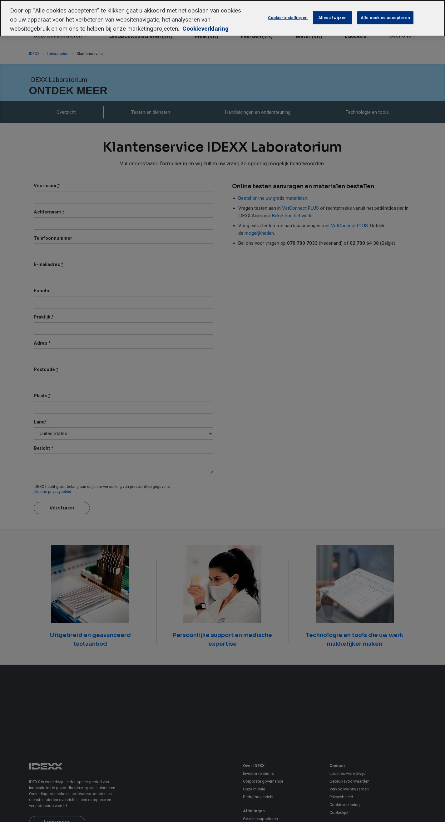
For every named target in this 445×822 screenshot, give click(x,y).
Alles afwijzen (332, 17)
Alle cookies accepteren (385, 17)
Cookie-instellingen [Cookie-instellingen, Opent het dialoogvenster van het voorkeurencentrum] (288, 17)
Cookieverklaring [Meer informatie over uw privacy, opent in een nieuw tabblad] (205, 28)
